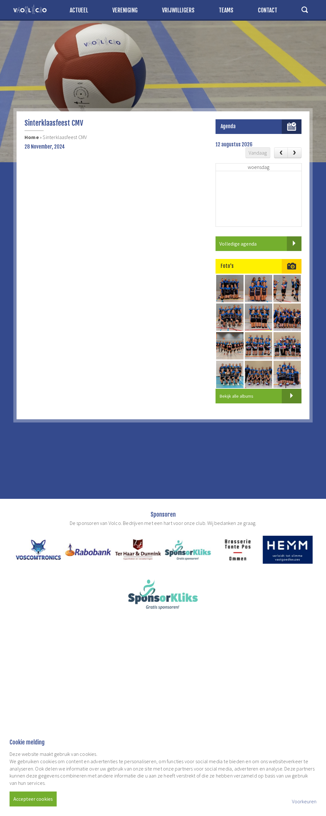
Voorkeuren (304, 801)
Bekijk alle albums (260, 396)
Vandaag (258, 153)
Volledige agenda (260, 243)
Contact (267, 10)
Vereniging (125, 10)
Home (32, 137)
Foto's (227, 266)
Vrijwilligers (178, 10)
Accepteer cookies (33, 799)
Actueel (79, 10)
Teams (226, 10)
